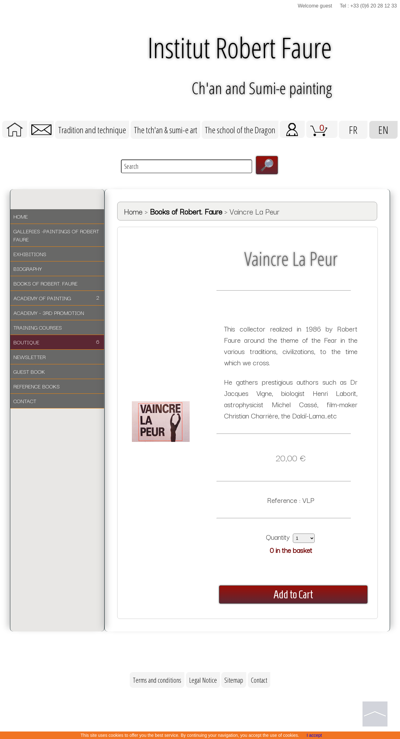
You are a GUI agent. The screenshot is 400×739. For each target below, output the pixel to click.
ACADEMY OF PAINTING (56, 297)
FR (353, 130)
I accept (314, 735)
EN (383, 130)
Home (133, 211)
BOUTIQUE (56, 341)
